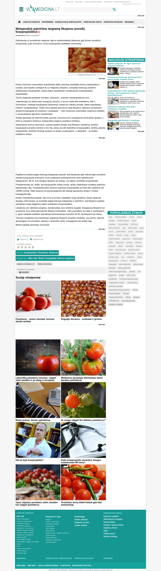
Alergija (48, 519)
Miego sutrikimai (51, 537)
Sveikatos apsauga (84, 558)
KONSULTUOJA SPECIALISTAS (68, 22)
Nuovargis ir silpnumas (53, 540)
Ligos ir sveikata (31, 22)
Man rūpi (33, 258)
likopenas (53, 253)
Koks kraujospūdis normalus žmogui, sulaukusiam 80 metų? (81, 461)
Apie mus (79, 2)
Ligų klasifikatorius (93, 2)
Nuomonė (108, 558)
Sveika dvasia (109, 534)
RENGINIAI (129, 22)
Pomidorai (43, 253)
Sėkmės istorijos (110, 536)
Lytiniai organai (22, 537)
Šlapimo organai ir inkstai (25, 530)
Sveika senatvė (81, 525)
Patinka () (24, 239)
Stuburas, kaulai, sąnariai (25, 533)
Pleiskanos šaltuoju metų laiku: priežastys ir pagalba (122, 108)
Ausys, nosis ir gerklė (24, 548)
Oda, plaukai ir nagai (24, 539)
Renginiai (21, 558)
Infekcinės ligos (51, 542)
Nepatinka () (38, 239)
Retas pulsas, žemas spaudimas (33, 420)
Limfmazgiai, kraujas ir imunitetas (28, 542)
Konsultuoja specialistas (59, 558)
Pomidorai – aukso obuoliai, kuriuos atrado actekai (35, 320)
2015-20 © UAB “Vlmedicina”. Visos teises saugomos (66, 570)
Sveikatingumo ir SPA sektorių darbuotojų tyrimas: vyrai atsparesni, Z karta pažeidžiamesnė (126, 93)
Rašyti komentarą (44, 264)
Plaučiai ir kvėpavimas (24, 521)
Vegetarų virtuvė (110, 528)
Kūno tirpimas (50, 528)
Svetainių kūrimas (106, 570)
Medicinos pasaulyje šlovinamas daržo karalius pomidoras (82, 379)
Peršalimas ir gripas (52, 524)
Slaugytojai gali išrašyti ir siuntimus (124, 120)
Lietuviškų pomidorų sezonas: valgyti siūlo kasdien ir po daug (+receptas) (36, 379)
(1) (38, 32)
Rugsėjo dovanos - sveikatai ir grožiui (81, 319)
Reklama (69, 2)
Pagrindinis (47, 22)
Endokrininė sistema (23, 526)
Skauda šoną (50, 531)
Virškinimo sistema (23, 524)
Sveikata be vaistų (113, 513)
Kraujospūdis (30, 253)
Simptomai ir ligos (53, 517)
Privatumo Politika (122, 2)
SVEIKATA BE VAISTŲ (92, 22)
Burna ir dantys (22, 551)
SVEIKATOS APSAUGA (113, 22)
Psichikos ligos (22, 553)
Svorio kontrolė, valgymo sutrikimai (57, 533)
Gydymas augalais (111, 516)
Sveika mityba (109, 522)
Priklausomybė (51, 535)
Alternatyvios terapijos (113, 519)
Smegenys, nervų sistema (25, 528)
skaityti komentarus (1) (26, 264)
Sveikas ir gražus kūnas (114, 525)
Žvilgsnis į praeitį (82, 522)
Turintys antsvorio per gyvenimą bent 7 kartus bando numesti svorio (125, 78)
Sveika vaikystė (81, 520)
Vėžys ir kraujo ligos (52, 522)
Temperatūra (50, 526)
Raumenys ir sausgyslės (25, 535)
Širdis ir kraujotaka (47, 258)
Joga (106, 531)
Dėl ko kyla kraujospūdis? (30, 460)
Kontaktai (108, 2)
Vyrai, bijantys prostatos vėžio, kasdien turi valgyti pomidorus (37, 503)
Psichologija (80, 517)
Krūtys (19, 544)
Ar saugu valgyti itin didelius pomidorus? (83, 420)
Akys (18, 546)
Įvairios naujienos (65, 258)
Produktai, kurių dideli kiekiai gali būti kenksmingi (81, 503)
